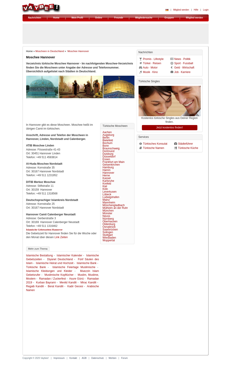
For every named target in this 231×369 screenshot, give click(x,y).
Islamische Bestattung (39, 255)
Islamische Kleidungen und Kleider (49, 271)
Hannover (108, 172)
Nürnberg (108, 218)
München (108, 210)
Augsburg (108, 135)
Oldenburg (109, 224)
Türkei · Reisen (152, 63)
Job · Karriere (182, 72)
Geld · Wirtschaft (184, 67)
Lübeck (107, 194)
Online (98, 17)
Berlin (106, 137)
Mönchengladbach (114, 205)
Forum (124, 358)
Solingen (108, 232)
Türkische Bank (36, 267)
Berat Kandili (55, 286)
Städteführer (185, 143)
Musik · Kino (150, 72)
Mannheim (109, 202)
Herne (106, 175)
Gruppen (169, 17)
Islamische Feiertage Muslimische (74, 267)
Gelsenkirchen (111, 164)
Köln (105, 189)
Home (56, 17)
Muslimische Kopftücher (59, 274)
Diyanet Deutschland (60, 259)
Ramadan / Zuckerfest (52, 278)
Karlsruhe (108, 180)
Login (205, 10)
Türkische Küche (188, 148)
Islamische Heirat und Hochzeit (54, 263)
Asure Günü (76, 278)
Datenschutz (97, 358)
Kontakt (73, 358)
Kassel (107, 178)
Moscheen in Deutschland (49, 51)
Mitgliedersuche (143, 17)
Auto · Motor (150, 67)
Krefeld (107, 183)
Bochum (108, 143)
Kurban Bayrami (46, 282)
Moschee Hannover (78, 51)
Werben (112, 358)
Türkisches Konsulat (155, 143)
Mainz (106, 199)
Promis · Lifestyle (153, 59)
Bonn (106, 145)
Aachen (107, 132)
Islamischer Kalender (69, 255)
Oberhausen (110, 221)
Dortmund (109, 151)
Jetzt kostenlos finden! (169, 127)
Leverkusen (110, 191)
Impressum (59, 358)
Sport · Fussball (183, 63)
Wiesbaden (109, 237)
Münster (107, 213)
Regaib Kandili (35, 286)
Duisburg (108, 153)
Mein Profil (77, 17)
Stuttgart (108, 235)
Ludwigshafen (111, 197)
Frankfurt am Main (114, 162)
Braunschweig (111, 148)
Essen (106, 159)
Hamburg (108, 167)
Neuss (106, 216)
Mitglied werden (181, 10)
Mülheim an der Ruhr (115, 208)
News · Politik (182, 59)
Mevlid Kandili (68, 282)
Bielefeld (108, 140)
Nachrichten (34, 17)
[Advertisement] (80, 111)
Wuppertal (109, 240)
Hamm (107, 170)
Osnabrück (109, 226)
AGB (84, 358)
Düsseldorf (109, 156)
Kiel (105, 186)
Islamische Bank (87, 263)
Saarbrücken (110, 229)
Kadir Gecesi (75, 286)
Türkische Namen (153, 148)
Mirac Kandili (88, 282)
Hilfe (196, 10)
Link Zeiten (61, 237)
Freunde (118, 17)
